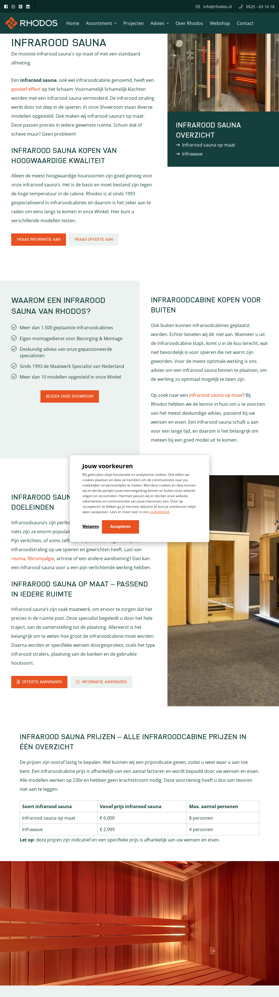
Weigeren (90, 526)
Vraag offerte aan (93, 239)
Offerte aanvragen (39, 682)
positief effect (25, 89)
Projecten (133, 23)
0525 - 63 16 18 (257, 6)
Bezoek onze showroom (69, 396)
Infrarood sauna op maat (208, 145)
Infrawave (192, 154)
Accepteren (120, 526)
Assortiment (99, 23)
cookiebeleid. (159, 511)
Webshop (220, 23)
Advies (157, 23)
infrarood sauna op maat (215, 395)
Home (72, 23)
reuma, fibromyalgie (32, 558)
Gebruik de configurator (47, 954)
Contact (245, 23)
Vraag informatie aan (38, 239)
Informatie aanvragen (101, 682)
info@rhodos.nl (214, 6)
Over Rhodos (189, 23)
